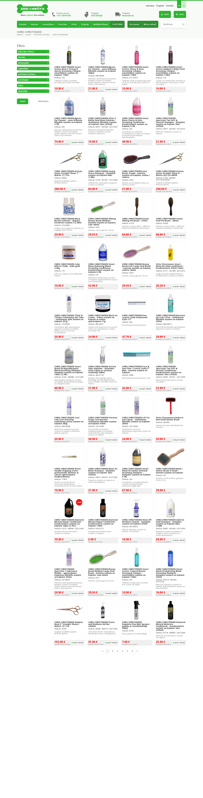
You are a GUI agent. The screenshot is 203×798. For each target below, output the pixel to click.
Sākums (20, 35)
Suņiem (23, 24)
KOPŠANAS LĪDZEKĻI (42, 35)
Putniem (62, 24)
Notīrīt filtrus (43, 101)
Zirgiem (85, 24)
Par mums (134, 24)
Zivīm (74, 24)
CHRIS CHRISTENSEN (60, 35)
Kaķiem (34, 24)
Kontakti (170, 6)
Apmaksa (150, 6)
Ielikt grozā (112, 89)
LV (179, 6)
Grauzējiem (48, 24)
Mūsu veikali (150, 24)
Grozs (180, 14)
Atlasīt (22, 101)
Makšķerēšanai (100, 24)
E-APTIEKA (117, 24)
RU (184, 6)
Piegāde (160, 6)
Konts (165, 14)
